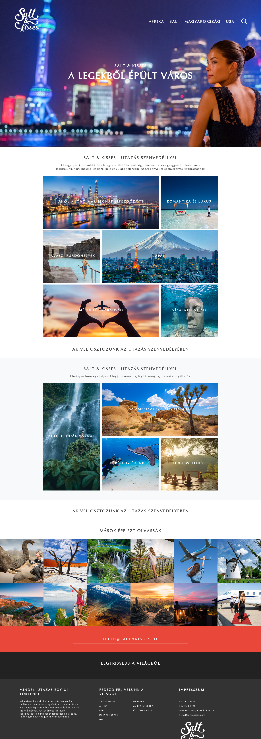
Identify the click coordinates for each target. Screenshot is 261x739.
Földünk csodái (143, 710)
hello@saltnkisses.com (192, 715)
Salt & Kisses (107, 701)
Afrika (156, 21)
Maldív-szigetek (143, 706)
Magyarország (202, 21)
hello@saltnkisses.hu (130, 639)
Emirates (138, 701)
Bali (174, 21)
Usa (230, 21)
